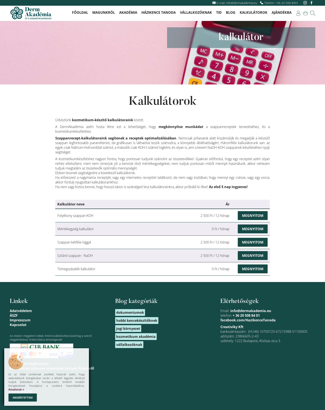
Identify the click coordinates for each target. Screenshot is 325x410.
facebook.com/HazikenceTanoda (248, 320)
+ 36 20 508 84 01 (246, 315)
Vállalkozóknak (196, 12)
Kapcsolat (18, 324)
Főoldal (80, 12)
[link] (298, 13)
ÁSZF (14, 315)
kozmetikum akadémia (136, 336)
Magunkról (103, 12)
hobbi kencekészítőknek (136, 320)
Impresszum (20, 320)
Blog (230, 12)
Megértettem (23, 397)
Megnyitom (252, 215)
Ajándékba (282, 12)
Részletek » (16, 389)
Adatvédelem (21, 310)
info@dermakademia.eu (241, 3)
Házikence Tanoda (158, 12)
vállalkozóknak (129, 344)
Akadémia (128, 12)
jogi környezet (128, 328)
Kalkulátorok (253, 12)
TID (219, 12)
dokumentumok (130, 312)
